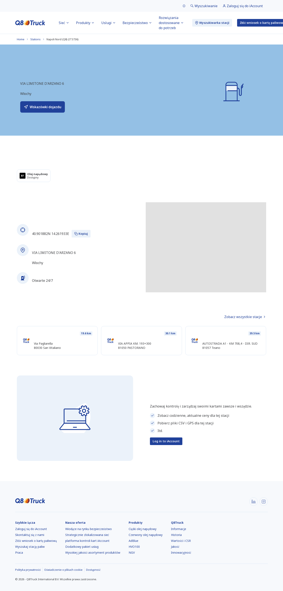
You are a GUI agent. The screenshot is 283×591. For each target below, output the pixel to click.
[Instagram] (263, 501)
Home (20, 39)
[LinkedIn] (253, 501)
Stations (35, 39)
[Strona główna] (30, 22)
